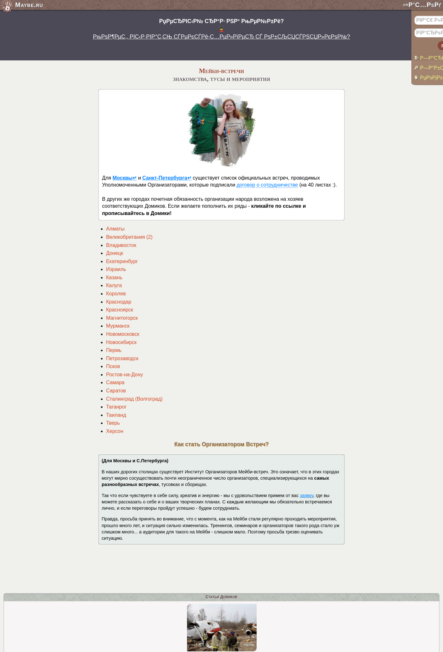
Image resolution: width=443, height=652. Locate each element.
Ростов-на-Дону (124, 374)
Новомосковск (122, 334)
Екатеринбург (122, 261)
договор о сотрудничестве (267, 185)
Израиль (116, 269)
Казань (114, 277)
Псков (113, 366)
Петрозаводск (122, 358)
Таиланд (116, 415)
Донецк (114, 253)
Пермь (114, 350)
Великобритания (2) (129, 237)
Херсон (114, 431)
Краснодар (118, 301)
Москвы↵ (125, 178)
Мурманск (117, 326)
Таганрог (116, 406)
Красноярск (119, 309)
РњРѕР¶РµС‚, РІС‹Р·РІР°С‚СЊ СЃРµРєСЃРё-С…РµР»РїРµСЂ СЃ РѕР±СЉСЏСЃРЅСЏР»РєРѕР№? (221, 37)
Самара (115, 382)
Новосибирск (121, 342)
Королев (116, 293)
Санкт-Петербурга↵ (166, 178)
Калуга (114, 285)
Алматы (115, 228)
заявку (306, 495)
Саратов (116, 390)
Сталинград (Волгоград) (134, 399)
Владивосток (121, 245)
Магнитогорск (122, 318)
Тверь (113, 423)
